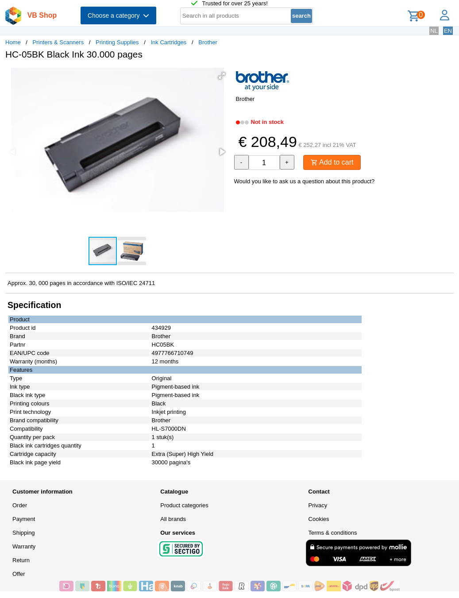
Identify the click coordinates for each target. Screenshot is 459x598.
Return (21, 560)
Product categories (184, 505)
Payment (23, 519)
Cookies (319, 519)
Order (19, 505)
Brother (207, 42)
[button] (222, 76)
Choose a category (118, 15)
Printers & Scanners (58, 42)
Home (13, 42)
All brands (173, 519)
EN (448, 30)
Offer (18, 574)
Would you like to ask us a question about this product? (304, 181)
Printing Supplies (117, 42)
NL (434, 30)
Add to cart (332, 162)
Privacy (318, 505)
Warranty (23, 546)
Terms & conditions (333, 532)
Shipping (23, 532)
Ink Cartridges (168, 42)
